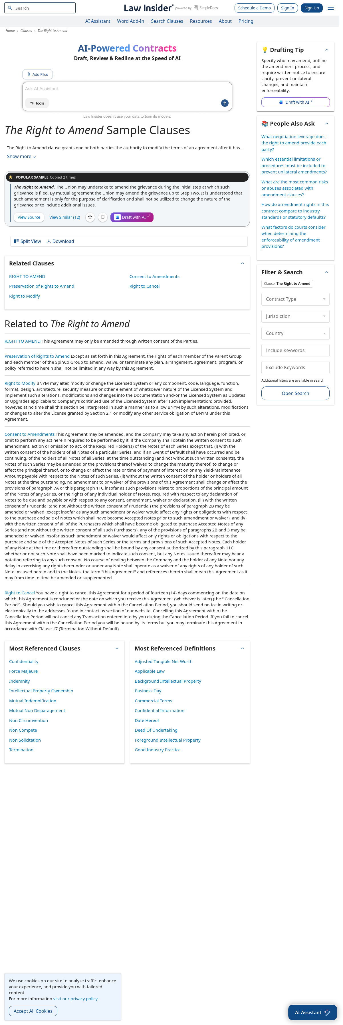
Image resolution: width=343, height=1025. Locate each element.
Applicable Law (150, 671)
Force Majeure (23, 671)
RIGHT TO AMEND (27, 276)
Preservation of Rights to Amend (41, 286)
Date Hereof (147, 720)
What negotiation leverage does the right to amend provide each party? (293, 143)
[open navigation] (331, 8)
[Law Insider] (170, 8)
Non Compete (23, 730)
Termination (21, 749)
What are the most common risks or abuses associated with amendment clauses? (294, 188)
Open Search (295, 393)
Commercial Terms (153, 700)
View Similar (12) (64, 217)
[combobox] (40, 7)
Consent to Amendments (154, 276)
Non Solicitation (25, 740)
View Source (29, 217)
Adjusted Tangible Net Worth (163, 661)
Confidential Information (159, 710)
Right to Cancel (145, 286)
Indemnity (19, 681)
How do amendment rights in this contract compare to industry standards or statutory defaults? (295, 210)
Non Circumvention (28, 720)
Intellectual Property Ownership (41, 690)
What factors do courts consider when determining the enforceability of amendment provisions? (293, 236)
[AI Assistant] (312, 1012)
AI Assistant (97, 21)
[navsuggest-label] (40, 7)
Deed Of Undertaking (156, 730)
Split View (27, 241)
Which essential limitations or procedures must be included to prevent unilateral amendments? (294, 165)
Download (60, 241)
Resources (201, 21)
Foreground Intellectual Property (168, 740)
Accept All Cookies (33, 1011)
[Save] (90, 217)
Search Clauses (167, 21)
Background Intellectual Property (168, 681)
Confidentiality (23, 661)
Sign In (287, 8)
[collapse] (324, 299)
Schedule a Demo (254, 8)
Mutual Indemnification (32, 700)
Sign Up (311, 8)
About (225, 21)
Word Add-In (130, 21)
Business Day (148, 690)
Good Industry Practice (158, 749)
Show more (22, 156)
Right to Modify (24, 296)
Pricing (246, 21)
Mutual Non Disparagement (37, 710)
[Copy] (102, 217)
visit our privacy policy (75, 998)
